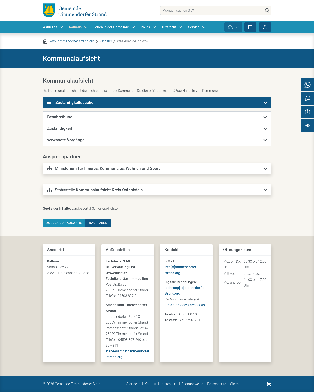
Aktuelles (53, 27)
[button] (157, 117)
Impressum (168, 384)
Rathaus (78, 27)
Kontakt (150, 384)
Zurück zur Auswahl (64, 223)
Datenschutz (216, 384)
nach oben (98, 223)
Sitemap (236, 384)
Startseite (133, 384)
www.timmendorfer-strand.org (72, 41)
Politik (149, 27)
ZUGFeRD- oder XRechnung (185, 305)
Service (197, 27)
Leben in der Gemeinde (114, 27)
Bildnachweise (192, 384)
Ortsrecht (172, 27)
